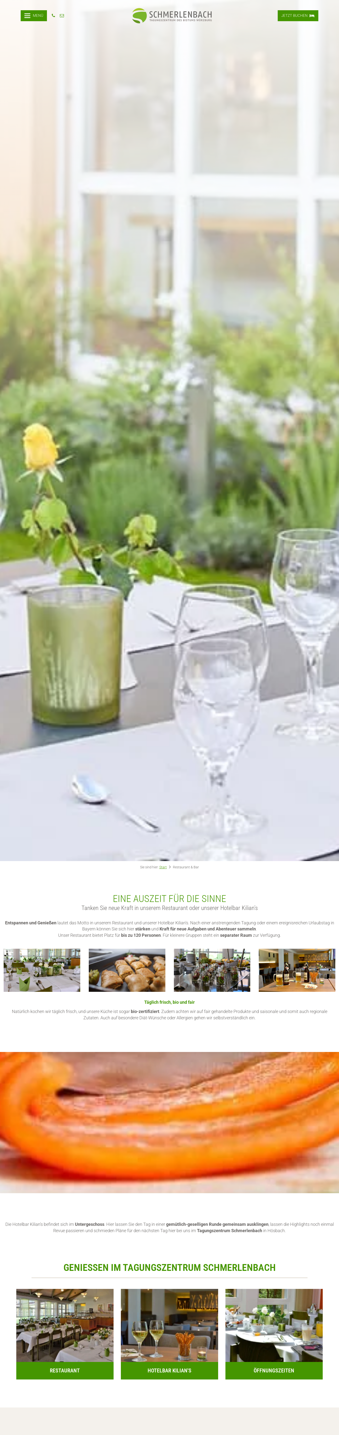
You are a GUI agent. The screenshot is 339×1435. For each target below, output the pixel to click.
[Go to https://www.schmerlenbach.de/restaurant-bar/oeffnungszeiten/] (274, 1334)
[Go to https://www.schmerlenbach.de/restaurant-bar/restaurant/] (65, 1334)
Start (163, 867)
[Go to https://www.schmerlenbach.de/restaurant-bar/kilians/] (169, 1334)
